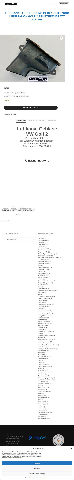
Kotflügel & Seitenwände (44, 299)
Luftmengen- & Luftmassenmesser (47, 332)
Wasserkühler (41, 394)
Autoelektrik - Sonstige (44, 247)
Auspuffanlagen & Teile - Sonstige (47, 237)
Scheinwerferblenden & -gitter (45, 363)
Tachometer (41, 377)
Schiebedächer (42, 365)
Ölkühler (40, 346)
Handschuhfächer (42, 272)
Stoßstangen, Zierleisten (44, 375)
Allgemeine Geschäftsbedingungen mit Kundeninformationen (14, 420)
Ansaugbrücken (42, 227)
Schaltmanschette (42, 359)
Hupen (40, 278)
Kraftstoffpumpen (42, 301)
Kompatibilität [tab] (51, 120)
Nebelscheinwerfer (43, 342)
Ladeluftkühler (41, 311)
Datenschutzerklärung (38, 477)
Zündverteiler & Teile (43, 402)
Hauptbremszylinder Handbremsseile (47, 274)
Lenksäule (40, 320)
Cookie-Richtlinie (29, 477)
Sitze (39, 369)
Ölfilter (40, 344)
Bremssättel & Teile (43, 253)
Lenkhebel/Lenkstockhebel (45, 315)
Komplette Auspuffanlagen (45, 297)
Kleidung (40, 291)
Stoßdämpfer (41, 373)
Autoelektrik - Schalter (43, 245)
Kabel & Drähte (42, 284)
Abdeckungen (41, 222)
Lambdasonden (42, 313)
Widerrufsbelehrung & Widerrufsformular (13, 428)
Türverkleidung (42, 386)
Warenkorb (64, 4)
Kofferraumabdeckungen (44, 295)
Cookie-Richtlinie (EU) (13, 439)
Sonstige (13, 114)
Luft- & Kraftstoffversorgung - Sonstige (48, 328)
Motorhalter (41, 338)
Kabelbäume (41, 286)
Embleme (40, 262)
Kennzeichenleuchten (43, 289)
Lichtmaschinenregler (43, 326)
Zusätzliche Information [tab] (36, 120)
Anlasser (40, 225)
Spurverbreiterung (42, 371)
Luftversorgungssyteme (44, 334)
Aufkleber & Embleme (43, 233)
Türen (39, 382)
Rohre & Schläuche (43, 348)
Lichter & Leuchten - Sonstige (45, 322)
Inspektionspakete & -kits (44, 282)
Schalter (40, 351)
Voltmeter (40, 390)
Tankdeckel (41, 379)
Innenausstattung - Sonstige (45, 280)
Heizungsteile (41, 276)
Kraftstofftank (41, 303)
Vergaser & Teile (42, 388)
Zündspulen (41, 400)
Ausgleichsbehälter (43, 235)
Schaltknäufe (41, 357)
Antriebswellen (42, 229)
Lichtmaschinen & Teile (44, 324)
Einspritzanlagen (42, 258)
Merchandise (41, 336)
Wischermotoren (42, 398)
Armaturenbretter (42, 231)
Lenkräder (40, 317)
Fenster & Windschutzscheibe (45, 264)
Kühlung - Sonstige (43, 305)
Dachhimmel (41, 255)
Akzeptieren (37, 463)
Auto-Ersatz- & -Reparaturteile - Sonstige (48, 241)
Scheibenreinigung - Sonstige (45, 361)
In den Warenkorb (30, 108)
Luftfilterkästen (42, 330)
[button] (71, 448)
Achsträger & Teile (43, 223)
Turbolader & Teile (43, 380)
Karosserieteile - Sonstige (44, 287)
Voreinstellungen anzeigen (37, 473)
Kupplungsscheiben (43, 309)
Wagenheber (41, 392)
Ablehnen (37, 468)
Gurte (39, 270)
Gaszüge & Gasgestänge (44, 266)
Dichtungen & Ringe (43, 256)
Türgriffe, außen (42, 384)
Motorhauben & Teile (43, 340)
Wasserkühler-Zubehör (44, 396)
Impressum (46, 477)
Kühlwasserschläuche (43, 307)
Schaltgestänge (42, 353)
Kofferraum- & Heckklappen (45, 293)
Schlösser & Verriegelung (44, 367)
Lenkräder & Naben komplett (45, 318)
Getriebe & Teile (42, 268)
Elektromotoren (42, 260)
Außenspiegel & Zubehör (44, 239)
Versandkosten (21, 93)
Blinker (40, 249)
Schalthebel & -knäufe (43, 355)
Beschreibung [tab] (21, 120)
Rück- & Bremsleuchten (44, 349)
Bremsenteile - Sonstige (44, 251)
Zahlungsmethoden (12, 434)
